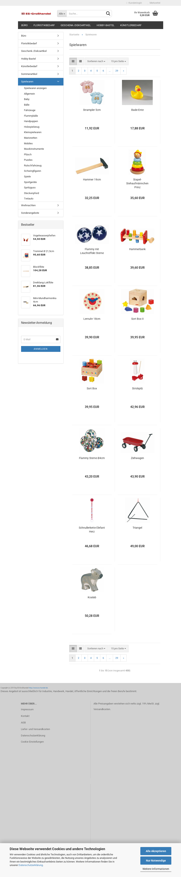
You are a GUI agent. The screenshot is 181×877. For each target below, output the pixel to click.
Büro (24, 25)
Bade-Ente (137, 109)
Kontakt (25, 716)
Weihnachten (28, 205)
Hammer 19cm (92, 179)
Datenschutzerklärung (31, 865)
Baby (26, 99)
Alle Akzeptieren (156, 851)
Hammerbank (137, 249)
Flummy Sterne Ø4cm (92, 458)
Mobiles (28, 143)
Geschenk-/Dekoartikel (76, 25)
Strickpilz (137, 388)
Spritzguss (30, 187)
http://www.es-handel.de (38, 688)
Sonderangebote (30, 212)
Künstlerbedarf (131, 25)
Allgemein (29, 93)
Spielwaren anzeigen (35, 88)
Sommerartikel (29, 74)
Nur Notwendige (156, 860)
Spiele (27, 176)
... (110, 70)
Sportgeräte (30, 182)
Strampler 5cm (92, 109)
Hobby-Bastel (105, 25)
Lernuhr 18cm (91, 318)
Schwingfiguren (32, 170)
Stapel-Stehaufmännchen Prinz (137, 183)
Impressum (27, 709)
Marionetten (30, 137)
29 (116, 70)
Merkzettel (154, 3)
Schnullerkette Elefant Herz (92, 529)
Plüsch (28, 154)
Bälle (26, 104)
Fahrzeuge (29, 110)
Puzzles (28, 159)
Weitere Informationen (155, 868)
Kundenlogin (134, 3)
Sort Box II (137, 318)
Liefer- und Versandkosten (35, 729)
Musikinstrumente (34, 148)
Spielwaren (27, 81)
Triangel (137, 527)
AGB (23, 722)
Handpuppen (31, 121)
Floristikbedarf (44, 25)
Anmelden (41, 349)
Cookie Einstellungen (32, 741)
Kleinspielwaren (32, 132)
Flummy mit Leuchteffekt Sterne (92, 251)
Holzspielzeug (31, 126)
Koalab (92, 597)
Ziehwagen (137, 458)
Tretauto (28, 198)
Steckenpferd (31, 193)
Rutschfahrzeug (32, 165)
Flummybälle (31, 115)
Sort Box (92, 388)
